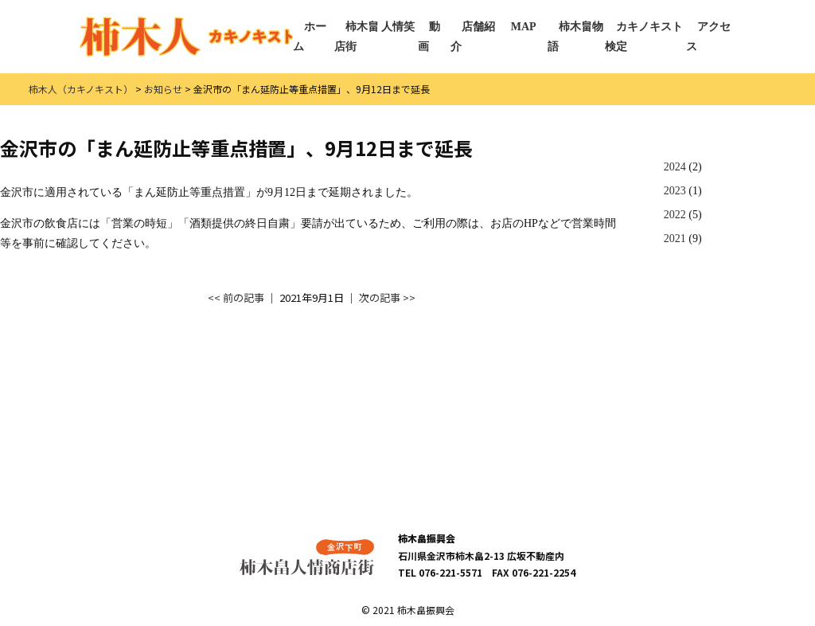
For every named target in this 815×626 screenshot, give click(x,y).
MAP (523, 27)
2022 (675, 215)
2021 (675, 239)
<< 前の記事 (236, 297)
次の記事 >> (387, 297)
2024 (675, 167)
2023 (675, 191)
